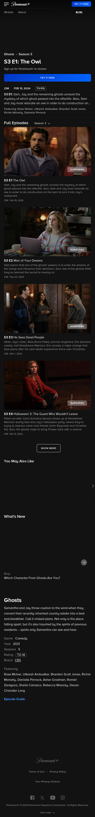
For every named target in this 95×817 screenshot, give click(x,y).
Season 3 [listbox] (40, 123)
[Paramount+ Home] (47, 761)
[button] (6, 5)
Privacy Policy (58, 772)
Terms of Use (37, 772)
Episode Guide (14, 699)
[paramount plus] (20, 4)
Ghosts (8, 12)
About (22, 12)
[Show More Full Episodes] (49, 448)
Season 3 (25, 54)
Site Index (46, 813)
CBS (18, 660)
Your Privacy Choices (47, 782)
